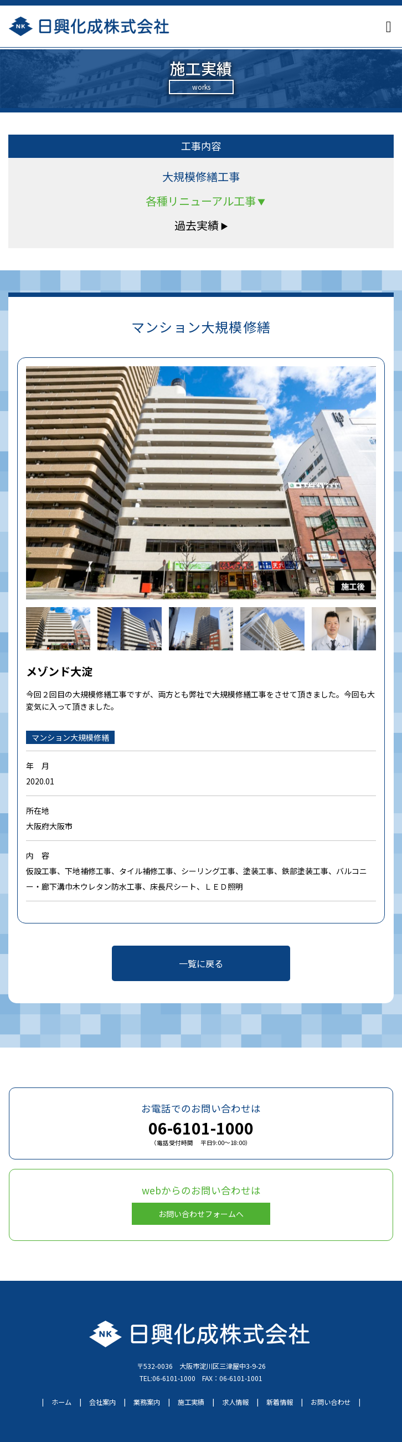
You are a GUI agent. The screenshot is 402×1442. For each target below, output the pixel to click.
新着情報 (279, 1402)
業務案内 (146, 1402)
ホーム (61, 1402)
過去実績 (201, 225)
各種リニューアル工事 (205, 201)
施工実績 (191, 1402)
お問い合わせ (331, 1402)
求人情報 (235, 1402)
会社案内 (102, 1402)
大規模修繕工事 (201, 176)
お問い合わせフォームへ (201, 1213)
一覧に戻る (201, 963)
